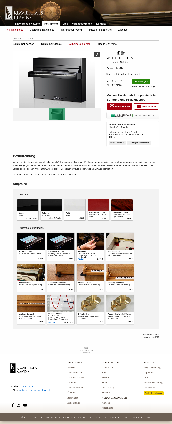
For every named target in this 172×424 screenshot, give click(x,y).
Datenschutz (149, 387)
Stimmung (72, 382)
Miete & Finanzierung (100, 29)
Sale (65, 23)
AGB (146, 377)
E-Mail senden (122, 106)
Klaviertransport (75, 372)
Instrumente (51, 23)
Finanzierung (108, 387)
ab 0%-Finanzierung (132, 115)
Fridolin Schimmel (107, 43)
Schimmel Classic (51, 43)
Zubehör (122, 29)
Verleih (105, 377)
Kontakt (101, 23)
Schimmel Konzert (23, 43)
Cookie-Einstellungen (153, 393)
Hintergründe (73, 403)
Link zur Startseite (24, 13)
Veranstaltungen (82, 23)
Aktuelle (106, 403)
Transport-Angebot (76, 377)
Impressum (149, 372)
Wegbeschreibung (152, 367)
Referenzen (72, 398)
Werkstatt (71, 367)
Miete (104, 382)
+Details (81, 259)
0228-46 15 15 (149, 106)
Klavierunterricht (75, 387)
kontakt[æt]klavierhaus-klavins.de (35, 390)
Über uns (71, 392)
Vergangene (107, 408)
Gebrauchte (107, 367)
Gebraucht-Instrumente (42, 29)
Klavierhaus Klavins (27, 23)
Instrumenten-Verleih (72, 29)
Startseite (74, 362)
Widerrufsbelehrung (153, 382)
